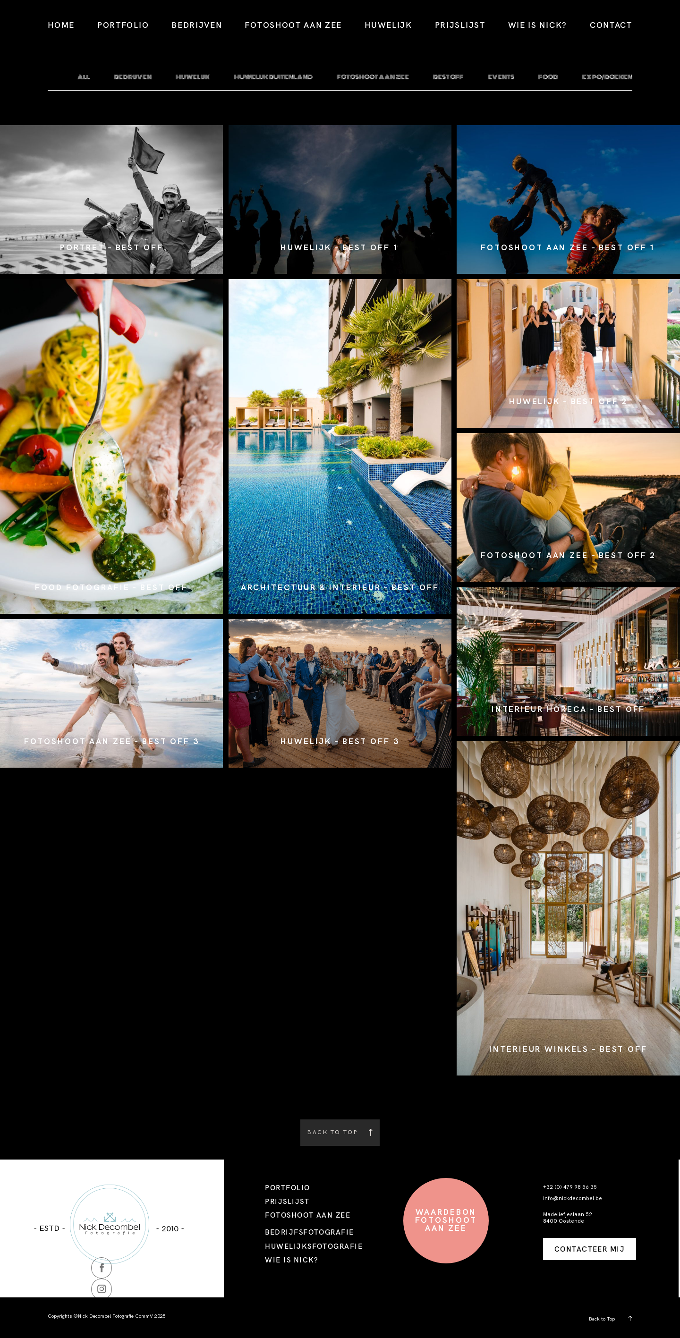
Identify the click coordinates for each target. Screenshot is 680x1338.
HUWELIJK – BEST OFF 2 (568, 402)
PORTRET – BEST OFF (111, 248)
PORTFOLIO (123, 25)
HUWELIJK (388, 25)
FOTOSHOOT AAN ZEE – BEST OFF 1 (568, 248)
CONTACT (611, 25)
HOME (61, 25)
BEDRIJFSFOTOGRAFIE (309, 1232)
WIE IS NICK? (537, 25)
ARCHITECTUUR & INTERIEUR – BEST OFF (340, 588)
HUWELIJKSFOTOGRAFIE (314, 1246)
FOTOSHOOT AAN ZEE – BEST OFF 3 (111, 741)
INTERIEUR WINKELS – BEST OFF (568, 1049)
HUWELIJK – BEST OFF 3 (339, 741)
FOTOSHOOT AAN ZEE (293, 25)
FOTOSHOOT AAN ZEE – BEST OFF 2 (568, 555)
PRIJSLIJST (460, 25)
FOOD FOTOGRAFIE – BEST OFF (111, 588)
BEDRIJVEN (196, 25)
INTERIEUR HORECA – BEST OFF (568, 709)
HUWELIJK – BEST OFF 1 (339, 248)
